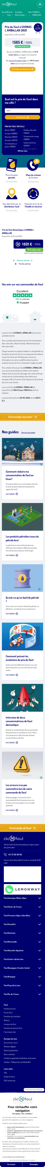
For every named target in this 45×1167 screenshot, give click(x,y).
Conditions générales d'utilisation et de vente (20, 1079)
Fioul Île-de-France (11, 1015)
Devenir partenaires (11, 1071)
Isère (30, 12)
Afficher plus (22, 151)
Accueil (4, 12)
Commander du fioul (22, 848)
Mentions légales (10, 1067)
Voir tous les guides (28, 453)
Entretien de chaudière (12, 1037)
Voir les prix (22, 117)
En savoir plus (11, 181)
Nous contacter (9, 1075)
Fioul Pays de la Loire (12, 1006)
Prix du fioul (8, 1033)
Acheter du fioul (9, 1029)
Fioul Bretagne (9, 997)
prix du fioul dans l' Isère (17, 60)
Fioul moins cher (10, 1053)
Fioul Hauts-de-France (13, 927)
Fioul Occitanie (9, 954)
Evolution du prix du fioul (13, 1049)
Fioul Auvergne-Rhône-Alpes (15, 919)
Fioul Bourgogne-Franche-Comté (17, 988)
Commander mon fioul (22, 437)
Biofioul (6, 1041)
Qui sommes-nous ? (11, 1063)
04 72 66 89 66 (13, 875)
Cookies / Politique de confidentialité (17, 1083)
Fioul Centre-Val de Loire (13, 980)
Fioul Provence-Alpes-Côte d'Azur (17, 936)
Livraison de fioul (10, 1045)
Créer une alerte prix (22, 69)
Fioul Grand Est (10, 945)
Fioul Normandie (10, 962)
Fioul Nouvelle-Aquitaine (13, 971)
